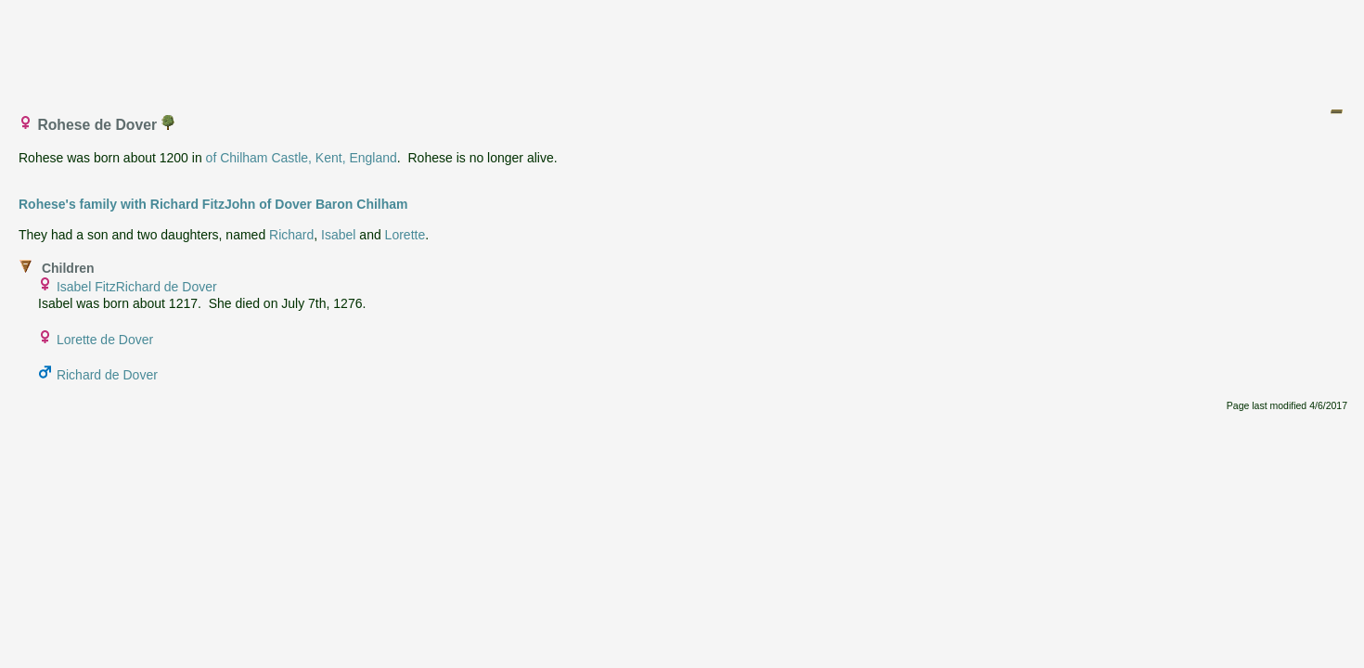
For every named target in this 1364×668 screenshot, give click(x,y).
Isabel (338, 234)
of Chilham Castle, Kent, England (301, 157)
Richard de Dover (107, 374)
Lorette (405, 234)
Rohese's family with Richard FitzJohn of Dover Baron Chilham (213, 204)
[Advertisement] (683, 49)
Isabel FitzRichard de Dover (137, 286)
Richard (291, 234)
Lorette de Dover (105, 339)
